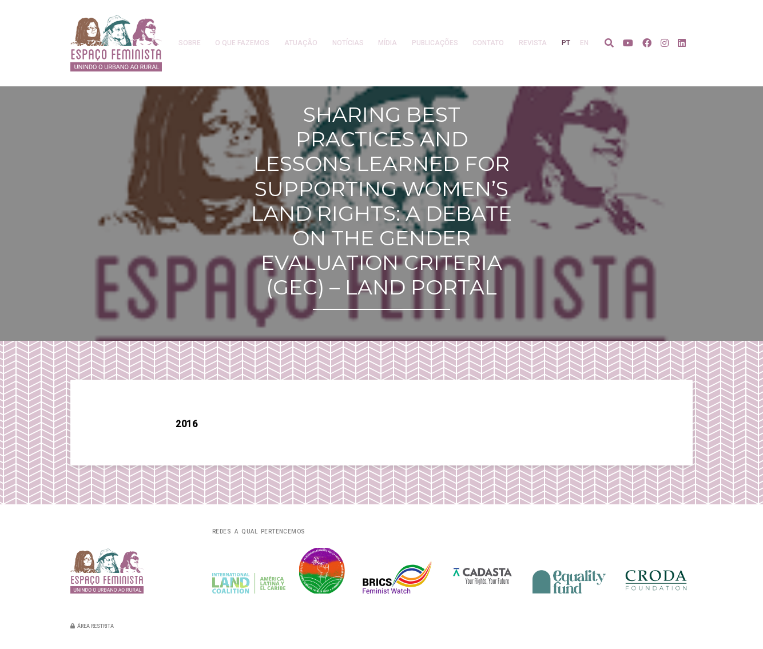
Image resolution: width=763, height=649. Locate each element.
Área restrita (92, 626)
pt (566, 43)
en (584, 43)
